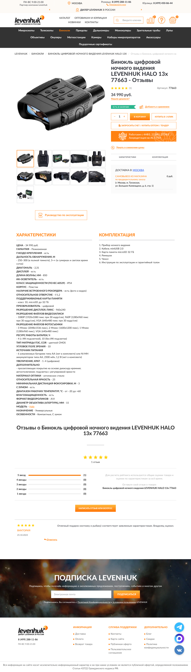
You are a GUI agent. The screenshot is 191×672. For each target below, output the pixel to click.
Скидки (150, 639)
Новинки (74, 22)
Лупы (169, 30)
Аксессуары (153, 37)
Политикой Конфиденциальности (94, 602)
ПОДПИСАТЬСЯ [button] (126, 594)
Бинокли (64, 30)
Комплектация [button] (160, 157)
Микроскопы (26, 30)
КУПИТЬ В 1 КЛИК (164, 117)
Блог (149, 634)
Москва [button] (138, 170)
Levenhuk (43, 5)
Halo (31, 407)
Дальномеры (101, 30)
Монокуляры (123, 30)
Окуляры (55, 37)
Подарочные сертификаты (95, 44)
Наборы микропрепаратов (123, 37)
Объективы (37, 37)
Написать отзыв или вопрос (95, 508)
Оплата (79, 639)
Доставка (80, 634)
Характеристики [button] (127, 157)
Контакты (91, 22)
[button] (116, 4)
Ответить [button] (50, 539)
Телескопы (46, 30)
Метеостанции (76, 37)
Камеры (96, 37)
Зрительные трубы (148, 30)
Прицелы (81, 30)
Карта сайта (117, 639)
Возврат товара (83, 644)
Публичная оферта (121, 644)
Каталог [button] (64, 18)
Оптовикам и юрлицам (91, 18)
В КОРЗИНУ (140, 117)
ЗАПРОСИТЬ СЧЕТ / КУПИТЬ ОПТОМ (144, 126)
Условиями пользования (124, 602)
